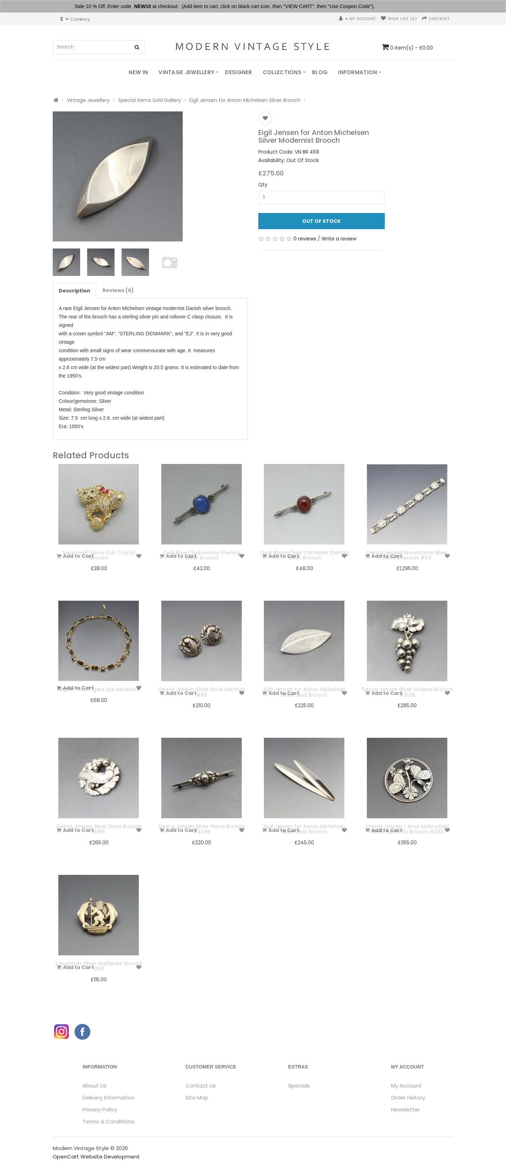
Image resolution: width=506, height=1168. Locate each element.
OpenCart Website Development (96, 1156)
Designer (238, 72)
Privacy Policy (100, 1109)
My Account (406, 1085)
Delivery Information (109, 1097)
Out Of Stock (321, 221)
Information (357, 72)
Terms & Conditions (108, 1121)
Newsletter (405, 1109)
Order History (408, 1097)
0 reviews (304, 238)
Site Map (197, 1097)
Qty (262, 184)
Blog (319, 72)
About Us (94, 1085)
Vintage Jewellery (186, 72)
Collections (282, 72)
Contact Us (201, 1085)
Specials (299, 1085)
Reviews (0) (118, 290)
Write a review (339, 238)
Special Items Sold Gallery (149, 100)
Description (74, 290)
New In (138, 72)
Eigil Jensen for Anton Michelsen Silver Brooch (244, 100)
